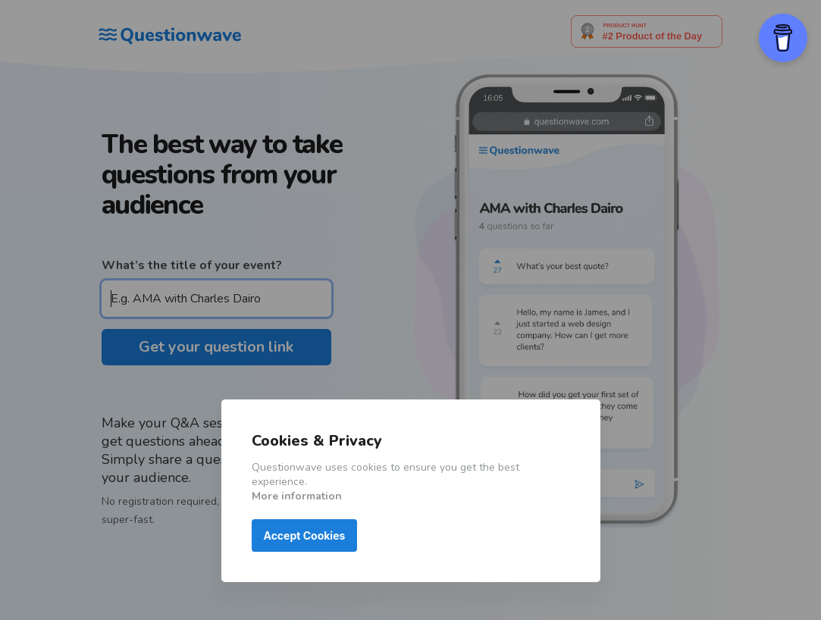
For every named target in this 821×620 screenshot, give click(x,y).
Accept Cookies (305, 535)
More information (297, 496)
